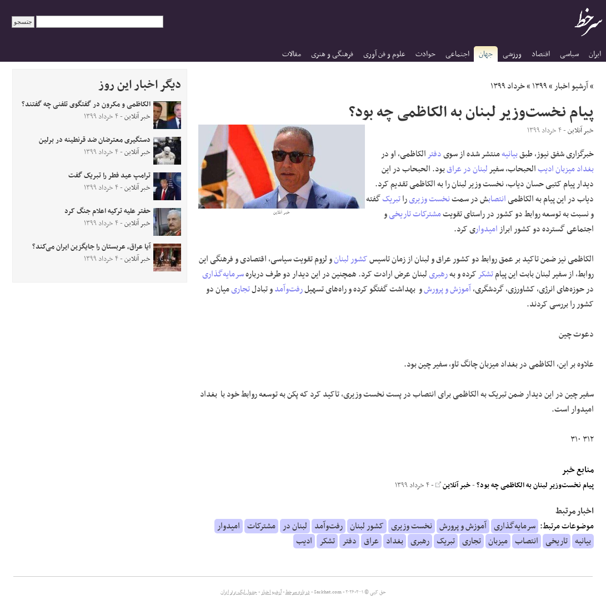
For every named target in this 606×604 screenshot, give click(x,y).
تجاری (240, 289)
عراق (454, 169)
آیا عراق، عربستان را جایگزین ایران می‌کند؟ (91, 247)
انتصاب (497, 199)
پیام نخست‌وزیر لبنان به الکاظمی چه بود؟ (535, 485)
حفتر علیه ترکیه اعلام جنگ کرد (107, 211)
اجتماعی (457, 54)
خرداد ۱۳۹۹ (507, 86)
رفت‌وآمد (288, 289)
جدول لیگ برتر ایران (239, 592)
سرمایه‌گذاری (223, 274)
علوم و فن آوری (384, 54)
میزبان (565, 169)
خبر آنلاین (452, 485)
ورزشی (512, 54)
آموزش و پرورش (447, 289)
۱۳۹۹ (539, 86)
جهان (486, 54)
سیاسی (569, 54)
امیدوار (486, 229)
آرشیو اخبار (571, 86)
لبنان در (475, 169)
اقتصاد (541, 54)
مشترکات (427, 214)
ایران (595, 54)
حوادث (425, 54)
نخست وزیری (429, 199)
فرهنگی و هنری (332, 54)
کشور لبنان (351, 259)
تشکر (485, 274)
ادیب (546, 169)
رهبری (438, 274)
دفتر (435, 154)
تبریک (391, 199)
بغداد (585, 169)
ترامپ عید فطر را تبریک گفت (109, 176)
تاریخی (400, 214)
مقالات (291, 54)
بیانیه (510, 154)
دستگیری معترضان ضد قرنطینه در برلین (95, 140)
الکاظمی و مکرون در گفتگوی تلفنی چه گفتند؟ (86, 104)
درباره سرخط (298, 592)
